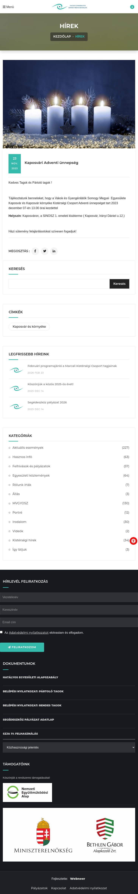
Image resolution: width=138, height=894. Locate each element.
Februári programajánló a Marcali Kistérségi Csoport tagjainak (72, 366)
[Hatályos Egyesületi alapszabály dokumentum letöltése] (30, 677)
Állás (70, 494)
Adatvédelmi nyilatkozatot (29, 632)
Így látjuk (70, 549)
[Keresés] (119, 284)
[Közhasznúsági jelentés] (69, 747)
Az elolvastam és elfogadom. (44, 632)
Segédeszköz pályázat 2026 (47, 402)
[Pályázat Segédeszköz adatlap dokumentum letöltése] (28, 719)
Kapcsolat (58, 888)
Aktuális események (70, 448)
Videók (70, 531)
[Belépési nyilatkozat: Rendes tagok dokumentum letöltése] (32, 705)
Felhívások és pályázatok (70, 466)
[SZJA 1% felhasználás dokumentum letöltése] (20, 733)
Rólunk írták (70, 485)
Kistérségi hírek (70, 540)
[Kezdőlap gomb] (69, 6)
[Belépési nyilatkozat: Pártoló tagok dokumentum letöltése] (33, 691)
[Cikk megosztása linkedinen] (54, 251)
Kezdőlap (62, 36)
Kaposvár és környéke (29, 326)
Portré (70, 512)
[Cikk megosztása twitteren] (44, 251)
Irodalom (70, 522)
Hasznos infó (70, 457)
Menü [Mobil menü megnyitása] (8, 7)
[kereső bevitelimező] (69, 284)
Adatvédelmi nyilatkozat (88, 888)
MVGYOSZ (70, 503)
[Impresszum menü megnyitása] (132, 7)
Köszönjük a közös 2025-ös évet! (50, 384)
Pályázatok (39, 888)
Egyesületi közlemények (70, 475)
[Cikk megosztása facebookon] (35, 251)
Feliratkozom (22, 647)
